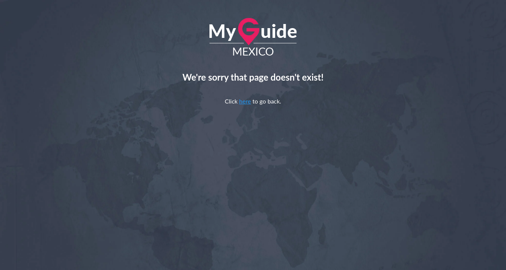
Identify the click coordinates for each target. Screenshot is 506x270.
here (245, 101)
